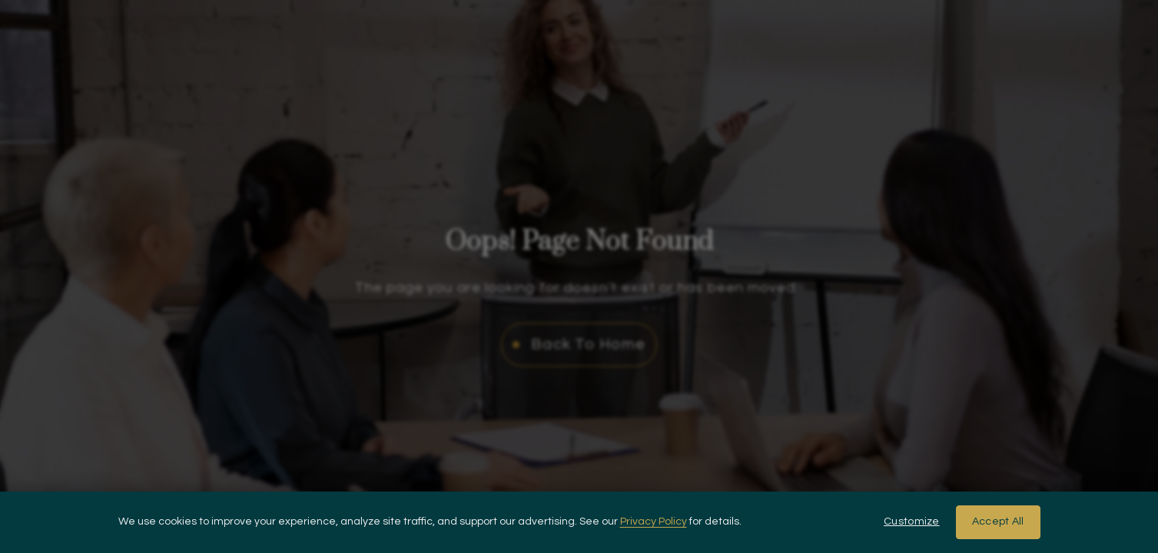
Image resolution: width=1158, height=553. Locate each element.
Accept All (998, 521)
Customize (912, 521)
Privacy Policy (653, 521)
